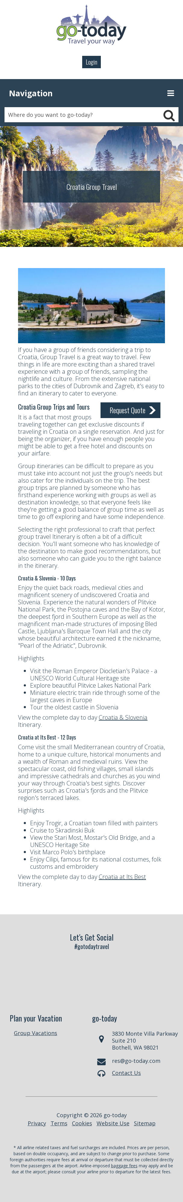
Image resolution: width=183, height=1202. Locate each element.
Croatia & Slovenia (123, 717)
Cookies (82, 1123)
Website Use (113, 1123)
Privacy (37, 1123)
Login (91, 61)
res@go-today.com (136, 1060)
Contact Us (126, 1072)
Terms (59, 1123)
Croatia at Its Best (122, 877)
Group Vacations (35, 1033)
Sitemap (145, 1123)
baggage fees (124, 1165)
